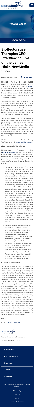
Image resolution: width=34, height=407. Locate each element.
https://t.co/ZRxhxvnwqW (24, 142)
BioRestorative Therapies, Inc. (16, 384)
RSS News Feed (10, 370)
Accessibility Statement (17, 401)
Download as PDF (27, 77)
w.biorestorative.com (10, 152)
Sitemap (8, 377)
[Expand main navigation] (31, 5)
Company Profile (11, 356)
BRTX (30, 86)
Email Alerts (9, 349)
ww (3, 152)
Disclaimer (17, 394)
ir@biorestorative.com (13, 322)
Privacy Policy (17, 391)
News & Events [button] (17, 40)
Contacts (8, 363)
